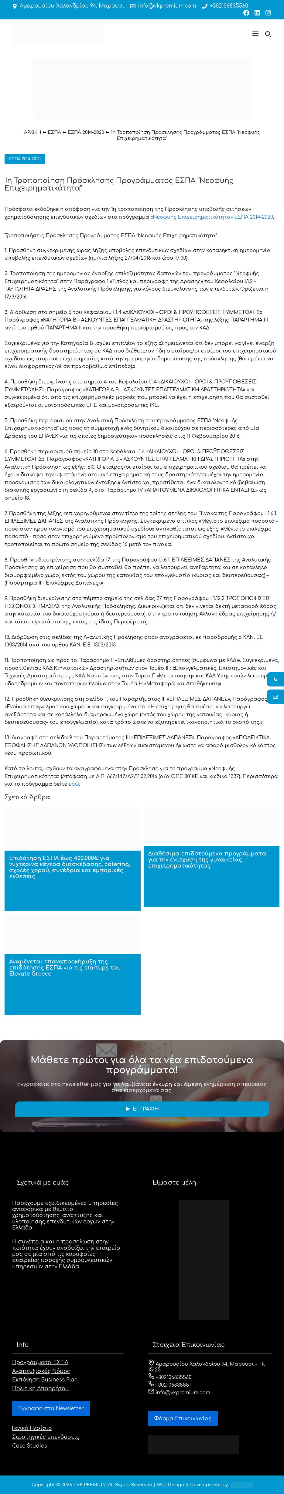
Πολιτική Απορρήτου (40, 1388)
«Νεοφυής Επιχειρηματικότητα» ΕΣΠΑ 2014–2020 (211, 217)
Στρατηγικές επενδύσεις (45, 1437)
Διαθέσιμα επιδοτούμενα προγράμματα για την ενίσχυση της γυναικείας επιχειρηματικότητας (207, 860)
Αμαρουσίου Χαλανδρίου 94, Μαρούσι (72, 6)
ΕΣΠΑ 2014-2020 (86, 132)
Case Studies (29, 1446)
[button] (255, 35)
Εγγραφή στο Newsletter (51, 1408)
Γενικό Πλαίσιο (32, 1428)
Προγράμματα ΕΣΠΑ (40, 1362)
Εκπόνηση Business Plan (45, 1380)
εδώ (74, 784)
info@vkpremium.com (167, 6)
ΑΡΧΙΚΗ (32, 132)
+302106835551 (169, 1385)
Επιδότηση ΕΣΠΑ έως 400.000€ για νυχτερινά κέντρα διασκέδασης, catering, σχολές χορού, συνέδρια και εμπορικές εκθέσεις (69, 867)
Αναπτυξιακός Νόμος (41, 1371)
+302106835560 (229, 6)
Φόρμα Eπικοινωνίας (183, 1418)
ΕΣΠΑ (54, 132)
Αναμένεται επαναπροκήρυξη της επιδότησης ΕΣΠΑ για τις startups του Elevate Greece (65, 968)
